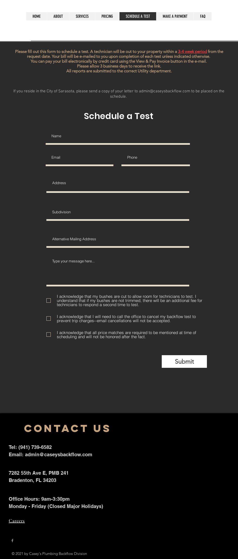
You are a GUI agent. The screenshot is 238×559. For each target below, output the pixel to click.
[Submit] (184, 361)
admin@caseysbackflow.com (164, 91)
